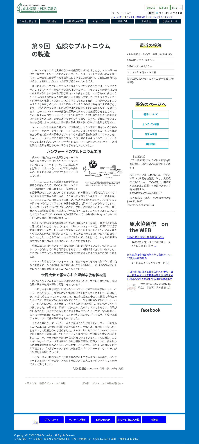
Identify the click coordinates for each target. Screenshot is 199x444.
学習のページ (170, 21)
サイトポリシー (118, 17)
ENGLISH (163, 8)
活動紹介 (51, 21)
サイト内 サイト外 (147, 12)
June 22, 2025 (134, 201)
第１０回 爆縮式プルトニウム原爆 (46, 383)
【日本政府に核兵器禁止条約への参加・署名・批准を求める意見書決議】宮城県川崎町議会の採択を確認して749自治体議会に (150, 275)
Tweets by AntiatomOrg (140, 205)
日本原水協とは (27, 21)
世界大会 (146, 21)
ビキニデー (99, 21)
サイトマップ (166, 17)
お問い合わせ (153, 17)
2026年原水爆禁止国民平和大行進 (145, 237)
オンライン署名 (77, 419)
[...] (155, 245)
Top (35, 422)
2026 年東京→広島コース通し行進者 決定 (150, 53)
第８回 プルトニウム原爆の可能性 (101, 383)
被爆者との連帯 (75, 21)
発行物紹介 (141, 17)
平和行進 (122, 21)
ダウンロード (51, 419)
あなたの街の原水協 (128, 419)
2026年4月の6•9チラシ (139, 66)
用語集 (154, 419)
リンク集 (130, 17)
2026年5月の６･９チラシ (141, 60)
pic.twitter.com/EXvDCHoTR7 (146, 192)
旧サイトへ (176, 8)
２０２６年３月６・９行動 (141, 72)
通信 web (151, 8)
